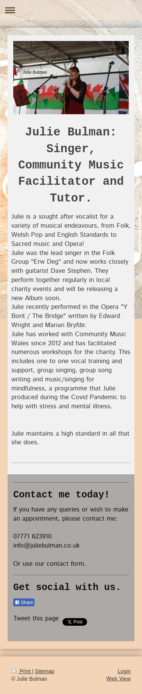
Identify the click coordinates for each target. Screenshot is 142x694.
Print (21, 671)
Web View (118, 679)
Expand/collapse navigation (71, 10)
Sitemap (44, 671)
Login (124, 671)
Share (24, 602)
